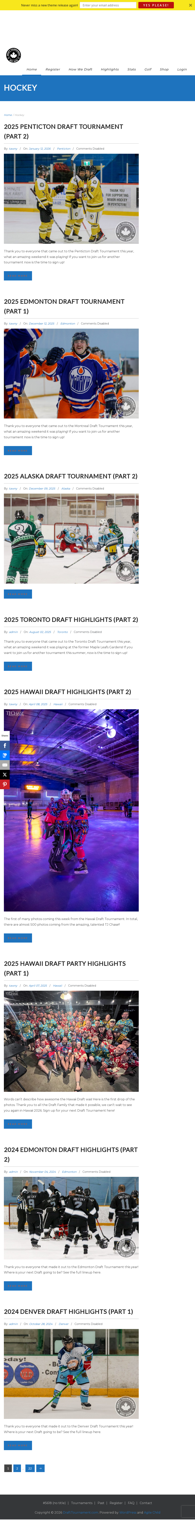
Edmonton (67, 292)
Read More (18, 244)
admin (13, 621)
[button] (97, 5)
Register (52, 38)
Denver (63, 1334)
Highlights (110, 38)
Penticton (63, 117)
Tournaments (81, 1514)
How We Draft (80, 38)
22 (30, 1479)
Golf (147, 38)
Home (31, 38)
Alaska (65, 467)
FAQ (131, 1514)
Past (101, 1514)
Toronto (62, 621)
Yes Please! (156, 5)
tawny (13, 117)
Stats (131, 38)
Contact (146, 1514)
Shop (164, 38)
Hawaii (57, 703)
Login (182, 38)
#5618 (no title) (54, 1514)
